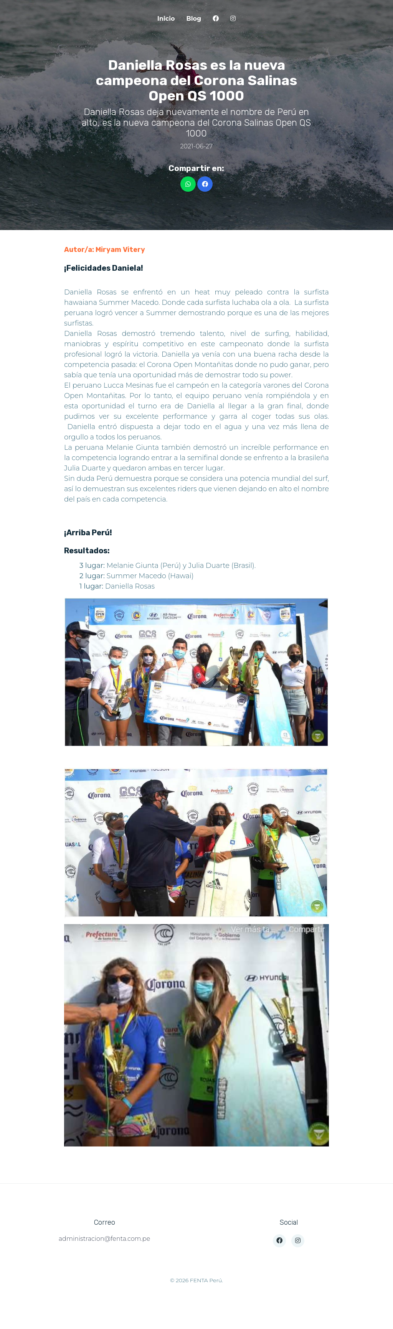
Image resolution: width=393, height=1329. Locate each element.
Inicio (166, 18)
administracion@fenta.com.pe (104, 1238)
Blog (194, 18)
